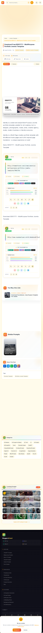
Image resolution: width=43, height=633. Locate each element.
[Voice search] (28, 2)
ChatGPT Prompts (7, 552)
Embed (37, 64)
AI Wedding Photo (7, 600)
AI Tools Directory (7, 577)
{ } (14, 199)
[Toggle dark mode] (36, 2)
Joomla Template (13, 38)
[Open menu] (40, 2)
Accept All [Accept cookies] (16, 630)
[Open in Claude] (16, 183)
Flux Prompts (6, 564)
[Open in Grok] (33, 183)
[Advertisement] (21, 18)
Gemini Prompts (6, 561)
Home (5, 38)
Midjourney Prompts (7, 555)
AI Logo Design (6, 595)
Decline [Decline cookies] (25, 630)
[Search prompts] (17, 2)
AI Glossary (5, 579)
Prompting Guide (6, 572)
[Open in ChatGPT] (11, 183)
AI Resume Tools (6, 597)
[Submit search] (31, 2)
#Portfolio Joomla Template (21, 376)
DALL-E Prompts (6, 557)
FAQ (4, 584)
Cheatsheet (5, 575)
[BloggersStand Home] (2, 2)
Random (13, 64)
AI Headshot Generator (8, 593)
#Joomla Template (8, 376)
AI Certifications (6, 604)
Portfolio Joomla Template (32, 50)
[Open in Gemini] (21, 183)
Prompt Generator (7, 582)
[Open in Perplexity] (27, 183)
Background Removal (7, 602)
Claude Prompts (6, 559)
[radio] (32, 157)
